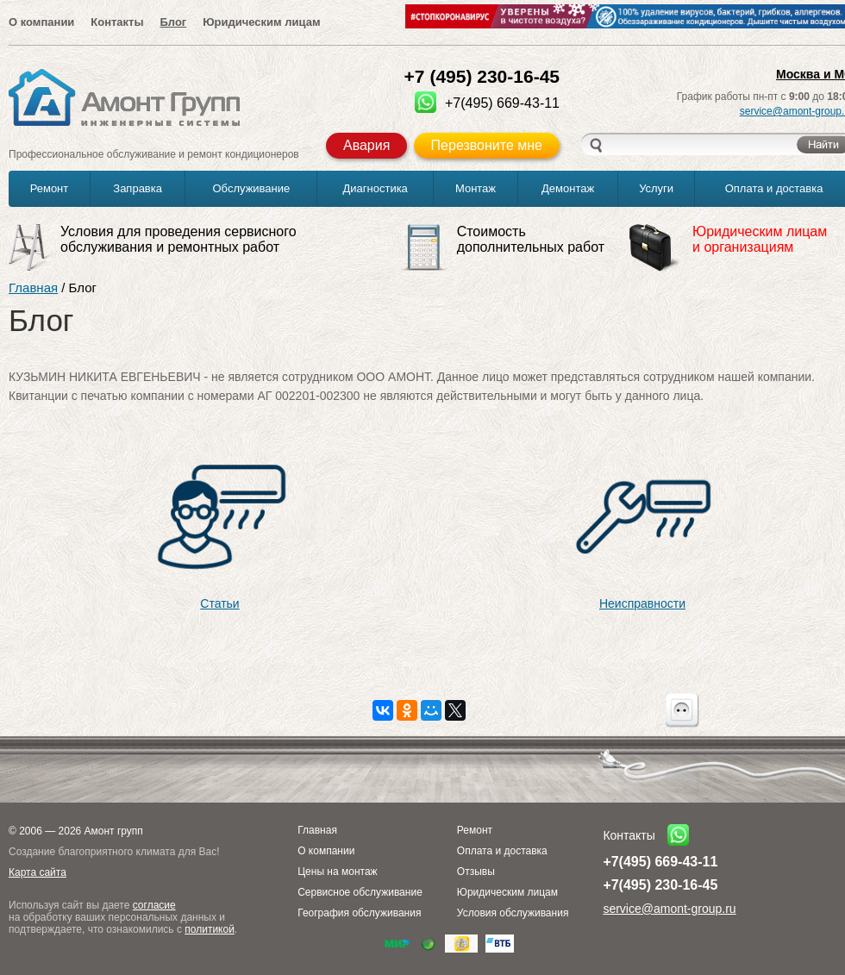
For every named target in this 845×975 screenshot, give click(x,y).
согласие (154, 905)
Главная (33, 287)
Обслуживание (252, 188)
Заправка (137, 188)
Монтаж (475, 188)
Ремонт (49, 188)
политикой (210, 929)
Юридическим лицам (261, 22)
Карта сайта (37, 872)
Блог (173, 22)
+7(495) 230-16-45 (660, 885)
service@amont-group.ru (669, 909)
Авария (366, 145)
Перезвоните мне (486, 145)
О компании (41, 22)
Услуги (656, 188)
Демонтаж (567, 188)
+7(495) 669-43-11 (660, 861)
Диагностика (374, 188)
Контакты (117, 22)
